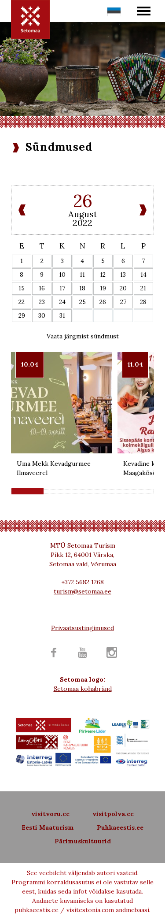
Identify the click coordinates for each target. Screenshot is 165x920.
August (82, 213)
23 (42, 302)
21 (143, 288)
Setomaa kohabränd (83, 689)
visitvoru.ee (50, 814)
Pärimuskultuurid (83, 841)
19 (103, 288)
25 (82, 302)
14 (143, 274)
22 (21, 302)
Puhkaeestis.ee (120, 827)
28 (143, 302)
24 (62, 302)
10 (62, 274)
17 (62, 288)
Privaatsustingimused (82, 628)
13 (123, 274)
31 (62, 315)
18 (82, 288)
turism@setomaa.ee (82, 591)
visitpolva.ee (113, 814)
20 (123, 288)
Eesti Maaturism (48, 827)
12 (103, 274)
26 (102, 302)
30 (41, 315)
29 (21, 315)
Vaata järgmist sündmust (83, 336)
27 (123, 302)
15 (21, 288)
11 (82, 274)
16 (42, 288)
